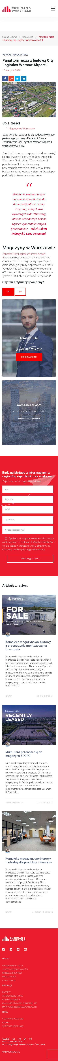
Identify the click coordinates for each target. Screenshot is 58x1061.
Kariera (6, 1022)
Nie (20, 291)
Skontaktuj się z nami (12, 1026)
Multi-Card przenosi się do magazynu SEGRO (24, 754)
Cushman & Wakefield (13, 1018)
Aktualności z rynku (12, 996)
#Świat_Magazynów (15, 54)
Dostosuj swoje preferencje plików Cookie (23, 1044)
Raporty (6, 992)
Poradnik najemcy (11, 999)
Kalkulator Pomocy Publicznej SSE (19, 1003)
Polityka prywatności (13, 1041)
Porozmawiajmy (29, 357)
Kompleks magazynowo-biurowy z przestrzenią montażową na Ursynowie (28, 645)
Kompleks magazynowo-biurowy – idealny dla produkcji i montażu (28, 860)
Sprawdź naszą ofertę (29, 418)
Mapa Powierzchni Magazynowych (19, 1007)
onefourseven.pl (11, 1052)
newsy (8, 696)
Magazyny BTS (9, 976)
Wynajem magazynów (12, 965)
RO (30, 1039)
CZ (13, 1039)
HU (19, 1039)
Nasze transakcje (14, 802)
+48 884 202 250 (29, 349)
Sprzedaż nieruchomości (15, 969)
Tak (8, 291)
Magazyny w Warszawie (22, 128)
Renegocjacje (9, 980)
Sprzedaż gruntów (12, 973)
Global (5, 1039)
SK (25, 1039)
